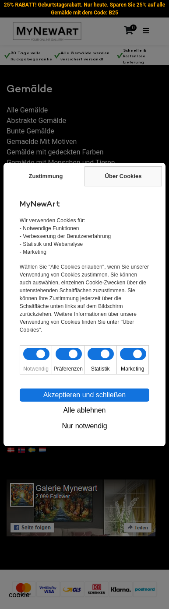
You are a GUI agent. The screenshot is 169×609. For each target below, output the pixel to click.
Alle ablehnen (84, 410)
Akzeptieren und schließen (84, 395)
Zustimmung (46, 176)
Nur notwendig (84, 426)
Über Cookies (123, 176)
